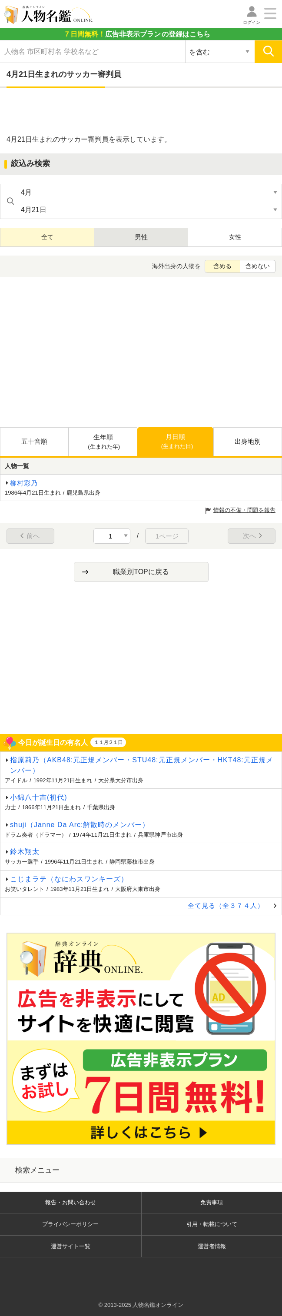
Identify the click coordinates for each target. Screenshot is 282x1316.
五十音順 (34, 441)
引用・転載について (211, 1224)
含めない (258, 266)
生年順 (104, 442)
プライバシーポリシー (70, 1224)
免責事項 (211, 1202)
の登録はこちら (136, 34)
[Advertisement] (141, 112)
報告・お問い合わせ (70, 1202)
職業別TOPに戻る (141, 571)
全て (47, 236)
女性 (235, 236)
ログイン (251, 22)
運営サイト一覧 (70, 1246)
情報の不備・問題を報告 (244, 510)
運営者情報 (212, 1246)
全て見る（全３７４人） (226, 905)
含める (222, 266)
